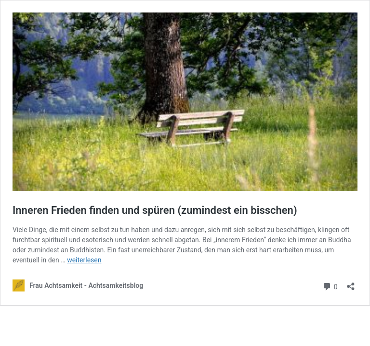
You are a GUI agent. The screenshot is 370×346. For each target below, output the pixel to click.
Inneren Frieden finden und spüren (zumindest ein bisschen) (155, 210)
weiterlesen (84, 260)
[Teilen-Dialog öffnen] (350, 283)
